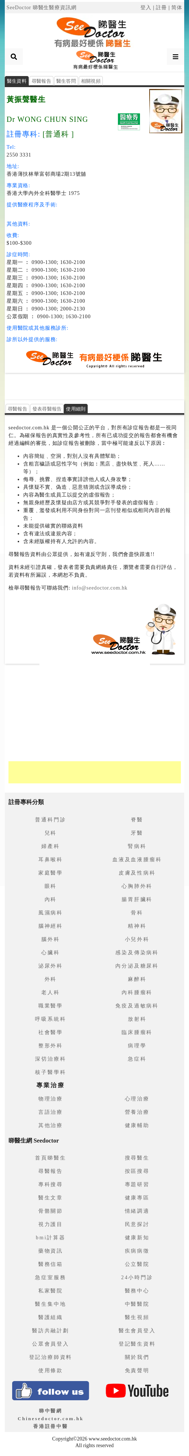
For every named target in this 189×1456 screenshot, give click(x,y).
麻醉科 (137, 979)
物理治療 (50, 1099)
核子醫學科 (50, 1072)
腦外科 (50, 939)
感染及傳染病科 (137, 952)
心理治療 (137, 1099)
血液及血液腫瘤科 (137, 859)
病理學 (137, 1045)
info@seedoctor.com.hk (98, 588)
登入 (145, 7)
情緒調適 (137, 1211)
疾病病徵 (137, 1251)
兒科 (51, 833)
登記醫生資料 (137, 1344)
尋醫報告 (41, 81)
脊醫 (137, 820)
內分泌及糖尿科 (137, 966)
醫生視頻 (137, 1317)
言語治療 (50, 1112)
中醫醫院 (137, 1304)
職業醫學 (50, 1006)
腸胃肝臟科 (137, 899)
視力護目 (50, 1224)
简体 (176, 7)
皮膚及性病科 (137, 873)
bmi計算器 (51, 1237)
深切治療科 (50, 1059)
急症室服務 (50, 1277)
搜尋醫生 (137, 1158)
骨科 (137, 913)
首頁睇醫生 (50, 1158)
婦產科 (50, 846)
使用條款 (50, 1370)
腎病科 (137, 846)
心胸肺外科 (137, 886)
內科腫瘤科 (137, 992)
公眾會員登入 (50, 1344)
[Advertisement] (94, 386)
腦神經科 (50, 926)
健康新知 (137, 1237)
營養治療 (137, 1112)
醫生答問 (66, 81)
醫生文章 (50, 1198)
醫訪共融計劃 (50, 1330)
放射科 (137, 1019)
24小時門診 (137, 1277)
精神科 (137, 926)
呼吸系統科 (50, 1019)
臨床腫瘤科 (137, 1032)
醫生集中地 (50, 1304)
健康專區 (137, 1198)
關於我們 (137, 1357)
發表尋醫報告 (47, 409)
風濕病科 (50, 913)
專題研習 (137, 1184)
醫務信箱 (50, 1264)
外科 (51, 979)
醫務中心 (137, 1291)
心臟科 (50, 952)
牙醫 (137, 833)
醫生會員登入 (137, 1330)
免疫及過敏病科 (137, 1006)
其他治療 (50, 1125)
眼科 (51, 886)
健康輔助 (137, 1125)
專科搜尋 (50, 1184)
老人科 (50, 992)
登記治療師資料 (51, 1357)
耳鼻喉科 (50, 859)
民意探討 (137, 1224)
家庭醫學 (50, 873)
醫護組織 (50, 1317)
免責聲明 (137, 1370)
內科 (51, 899)
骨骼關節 (50, 1211)
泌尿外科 (50, 966)
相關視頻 (91, 81)
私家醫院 (50, 1291)
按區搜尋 (137, 1171)
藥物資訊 (50, 1251)
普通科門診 (50, 820)
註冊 (161, 7)
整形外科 (50, 1045)
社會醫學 (50, 1032)
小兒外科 (137, 939)
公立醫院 (137, 1264)
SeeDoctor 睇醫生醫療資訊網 (42, 7)
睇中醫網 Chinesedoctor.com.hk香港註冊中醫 (51, 1418)
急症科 (137, 1059)
